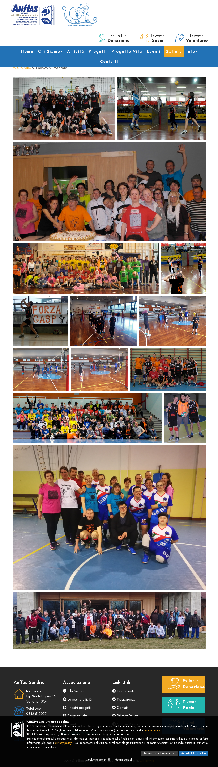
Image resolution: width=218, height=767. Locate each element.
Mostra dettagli (123, 760)
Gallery (173, 51)
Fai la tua (113, 38)
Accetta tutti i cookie (193, 753)
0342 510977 (36, 713)
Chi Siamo (50, 51)
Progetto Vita (127, 51)
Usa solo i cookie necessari (159, 753)
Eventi (154, 51)
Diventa (152, 38)
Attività (75, 51)
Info (192, 51)
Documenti (123, 690)
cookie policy (152, 730)
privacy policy (63, 743)
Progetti (98, 51)
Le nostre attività (77, 699)
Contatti (109, 61)
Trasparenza (123, 699)
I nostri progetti (77, 707)
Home (27, 51)
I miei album (20, 68)
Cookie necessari (96, 760)
